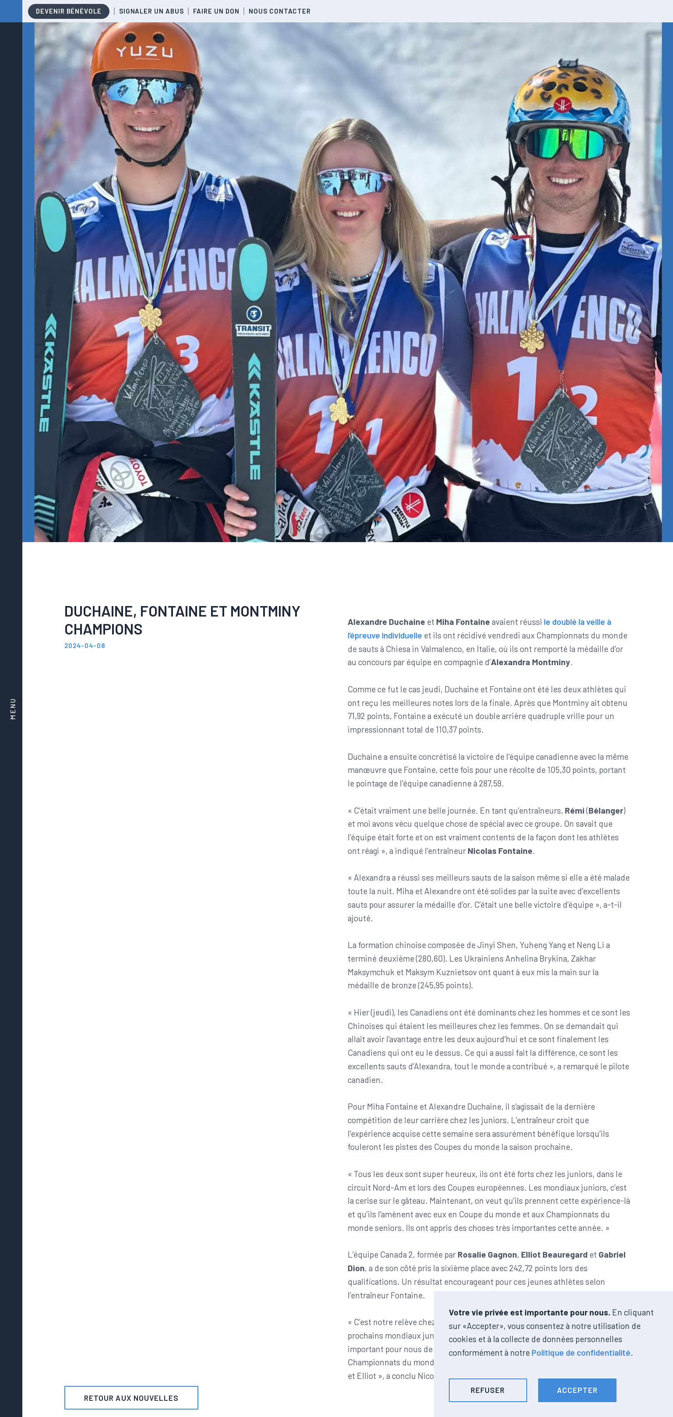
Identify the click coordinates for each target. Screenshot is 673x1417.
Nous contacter (280, 11)
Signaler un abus (151, 11)
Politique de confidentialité (581, 1352)
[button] (488, 1390)
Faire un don (216, 11)
